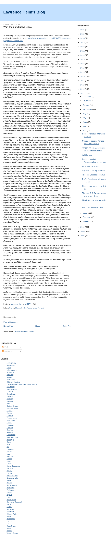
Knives (9, 461)
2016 (82, 72)
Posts (5, 347)
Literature (10, 468)
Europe (9, 413)
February (87, 217)
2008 (82, 235)
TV (8, 523)
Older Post (67, 326)
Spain (9, 516)
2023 (82, 42)
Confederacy (11, 394)
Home (37, 326)
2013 (82, 85)
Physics (9, 495)
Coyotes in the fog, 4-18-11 (93, 170)
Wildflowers (87, 155)
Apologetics (11, 365)
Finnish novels (12, 418)
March (85, 213)
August (86, 113)
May (85, 126)
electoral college (12, 408)
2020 (82, 55)
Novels (9, 480)
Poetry (23, 308)
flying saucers (11, 420)
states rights (11, 519)
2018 (82, 64)
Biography (10, 372)
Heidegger (10, 440)
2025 (82, 34)
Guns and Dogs (12, 437)
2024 (82, 38)
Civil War (10, 391)
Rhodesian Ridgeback (14, 502)
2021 (82, 51)
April (85, 130)
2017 (82, 68)
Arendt (9, 367)
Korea (9, 463)
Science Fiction (12, 514)
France (11, 308)
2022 (82, 47)
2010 (82, 227)
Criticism (10, 401)
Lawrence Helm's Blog (24, 12)
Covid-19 (10, 396)
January (86, 221)
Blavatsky (10, 375)
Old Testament (12, 485)
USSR (9, 528)
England (10, 411)
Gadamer (10, 427)
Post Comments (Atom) (24, 331)
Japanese (10, 456)
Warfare (9, 531)
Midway (9, 471)
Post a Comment (10, 322)
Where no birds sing (90, 166)
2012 (82, 89)
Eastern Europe (12, 406)
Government (11, 435)
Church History (12, 389)
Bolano (9, 377)
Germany (10, 432)
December (87, 96)
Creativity (10, 399)
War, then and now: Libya (92, 207)
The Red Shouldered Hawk (93, 175)
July (85, 118)
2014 (82, 81)
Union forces (11, 526)
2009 (82, 231)
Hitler (8, 444)
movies (9, 473)
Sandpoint (10, 511)
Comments (7, 351)
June (85, 122)
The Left (41, 308)
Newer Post (8, 326)
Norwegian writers (13, 478)
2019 (82, 59)
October (86, 105)
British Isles (11, 379)
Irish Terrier (11, 449)
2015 (82, 76)
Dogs (8, 403)
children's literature (13, 382)
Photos (9, 492)
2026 (82, 30)
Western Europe (12, 533)
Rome (9, 504)
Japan (9, 454)
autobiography (12, 370)
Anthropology (11, 363)
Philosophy (10, 487)
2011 (82, 93)
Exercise (10, 415)
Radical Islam (32, 308)
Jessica (9, 459)
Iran (8, 447)
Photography (11, 490)
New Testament (12, 475)
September (87, 109)
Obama (18, 308)
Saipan (9, 507)
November (87, 101)
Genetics (10, 430)
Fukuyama (10, 425)
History (9, 442)
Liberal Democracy (13, 466)
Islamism (10, 451)
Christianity (11, 387)
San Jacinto (11, 509)
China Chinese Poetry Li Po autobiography (22, 384)
